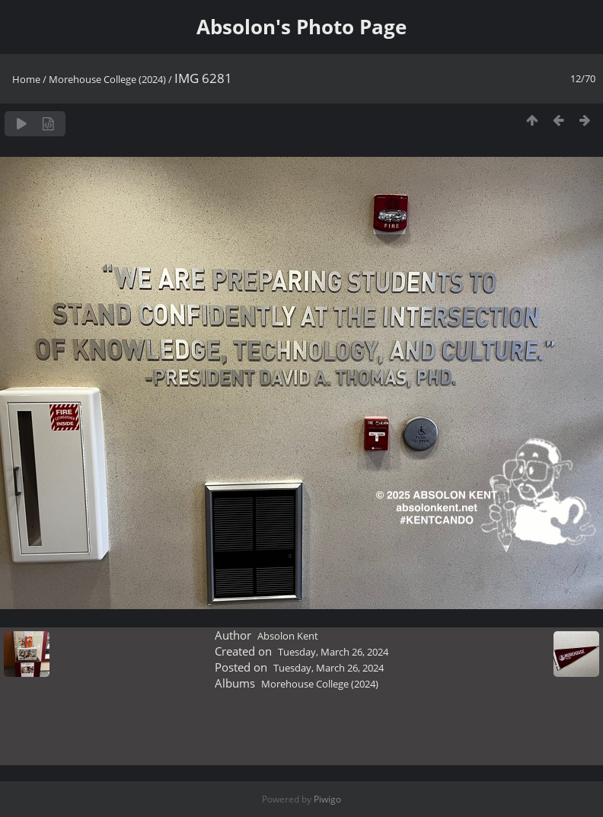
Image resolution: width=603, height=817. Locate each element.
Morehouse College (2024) (107, 79)
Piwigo (327, 799)
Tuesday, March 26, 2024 (333, 652)
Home (26, 79)
